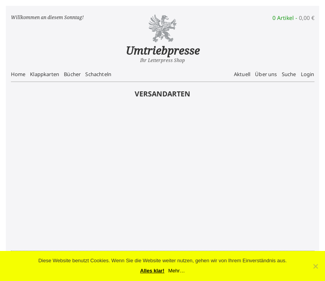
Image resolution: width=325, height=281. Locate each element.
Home (18, 74)
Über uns (266, 74)
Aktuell (242, 74)
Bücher (72, 74)
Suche (289, 74)
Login (307, 74)
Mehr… (176, 270)
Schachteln (98, 74)
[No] (315, 266)
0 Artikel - (293, 17)
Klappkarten (44, 74)
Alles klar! (152, 270)
